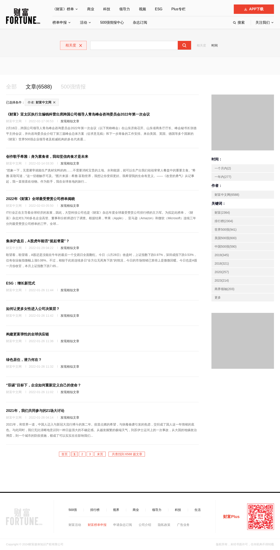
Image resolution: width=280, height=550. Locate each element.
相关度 (201, 45)
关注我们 (262, 22)
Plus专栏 (178, 9)
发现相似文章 (70, 121)
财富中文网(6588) (227, 194)
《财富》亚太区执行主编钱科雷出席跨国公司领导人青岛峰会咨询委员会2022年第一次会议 (78, 114)
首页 (64, 454)
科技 (106, 9)
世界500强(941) (225, 229)
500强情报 (73, 87)
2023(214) (222, 280)
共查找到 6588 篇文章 (126, 454)
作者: (39, 102)
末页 (100, 454)
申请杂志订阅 (122, 525)
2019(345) (222, 255)
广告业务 (183, 525)
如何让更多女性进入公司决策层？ (33, 309)
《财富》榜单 (63, 9)
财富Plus (231, 516)
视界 (116, 510)
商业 (90, 9)
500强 (73, 510)
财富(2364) (222, 212)
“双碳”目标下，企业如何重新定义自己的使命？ (43, 385)
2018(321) (222, 263)
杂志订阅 (140, 22)
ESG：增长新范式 (20, 283)
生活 (197, 510)
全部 (11, 87)
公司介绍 (145, 525)
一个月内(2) (223, 168)
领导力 (124, 9)
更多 (218, 297)
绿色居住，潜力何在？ (24, 360)
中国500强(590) (225, 246)
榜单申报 (59, 22)
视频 (142, 9)
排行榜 (95, 510)
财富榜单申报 (97, 525)
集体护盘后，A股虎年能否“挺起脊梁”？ (37, 241)
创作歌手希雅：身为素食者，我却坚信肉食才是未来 (47, 156)
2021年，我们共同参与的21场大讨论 (35, 411)
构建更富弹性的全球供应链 (27, 334)
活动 (83, 22)
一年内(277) (223, 177)
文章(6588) (39, 87)
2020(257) (222, 272)
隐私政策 (164, 525)
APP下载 (254, 9)
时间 (214, 45)
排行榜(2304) (224, 221)
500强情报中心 (112, 22)
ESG (159, 9)
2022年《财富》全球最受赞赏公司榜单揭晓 (40, 199)
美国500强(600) (225, 238)
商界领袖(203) (224, 289)
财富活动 (75, 525)
